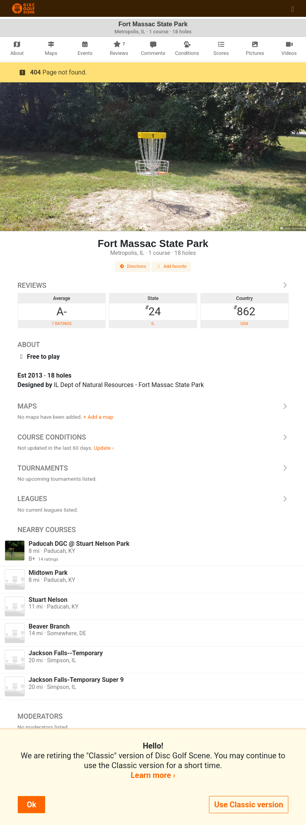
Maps (153, 406)
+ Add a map (98, 417)
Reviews (153, 285)
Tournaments (153, 468)
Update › (104, 448)
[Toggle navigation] (292, 8)
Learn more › (153, 775)
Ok (31, 804)
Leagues (153, 499)
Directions (132, 266)
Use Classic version (248, 804)
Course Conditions (153, 437)
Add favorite (171, 266)
